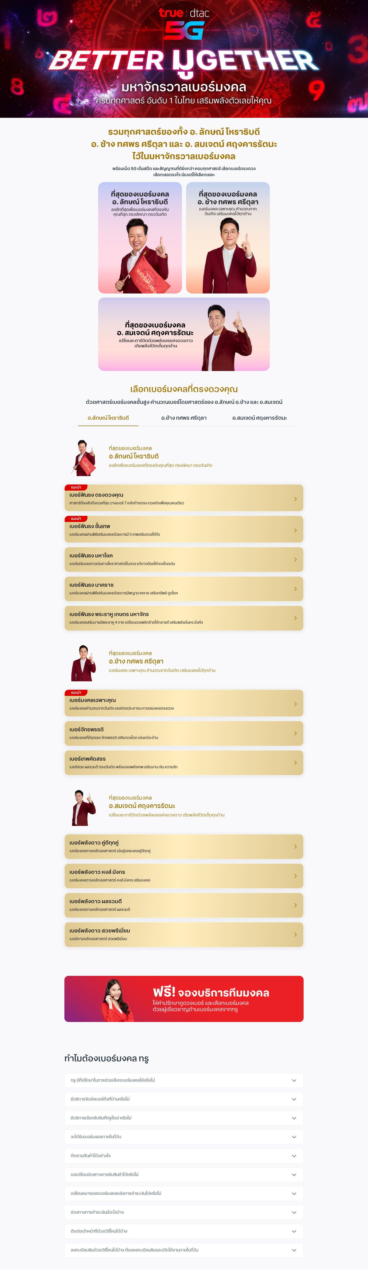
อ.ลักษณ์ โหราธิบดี (108, 420)
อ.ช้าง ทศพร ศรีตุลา (184, 418)
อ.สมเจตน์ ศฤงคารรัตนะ (259, 418)
